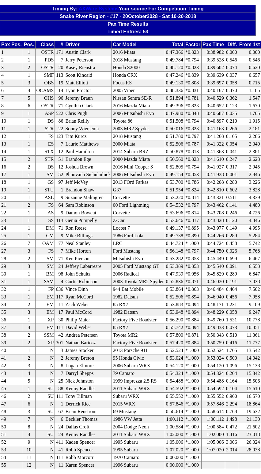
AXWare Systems (99, 8)
